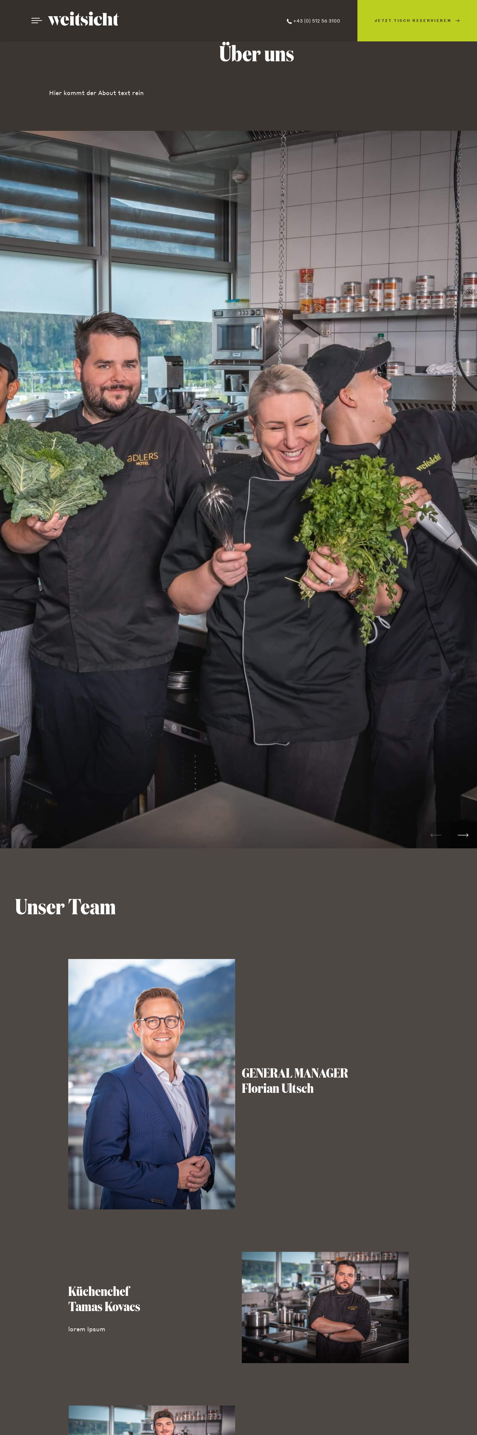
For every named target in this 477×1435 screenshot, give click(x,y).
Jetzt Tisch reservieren (417, 20)
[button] (463, 835)
